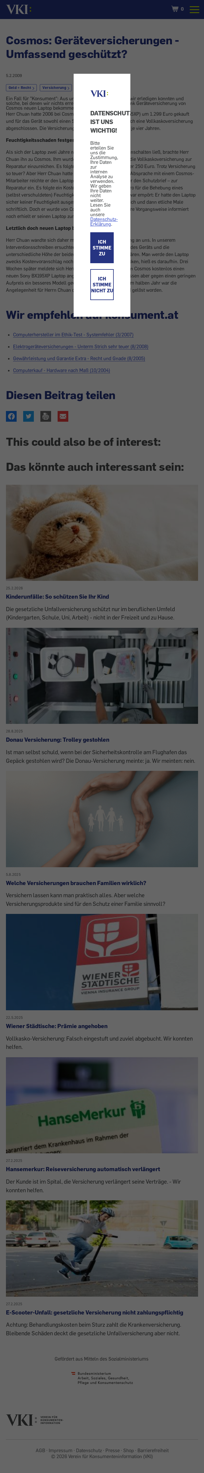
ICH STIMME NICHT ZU (102, 285)
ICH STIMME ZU (102, 248)
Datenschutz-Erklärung (104, 221)
